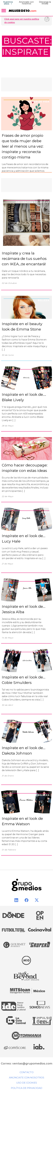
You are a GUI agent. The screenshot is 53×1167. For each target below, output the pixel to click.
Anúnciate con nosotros (26, 3)
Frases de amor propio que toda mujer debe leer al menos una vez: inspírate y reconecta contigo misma (22, 146)
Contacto (27, 1072)
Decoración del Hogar (32, 202)
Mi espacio (41, 441)
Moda (45, 371)
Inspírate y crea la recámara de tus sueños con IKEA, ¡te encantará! (24, 258)
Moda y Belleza (37, 795)
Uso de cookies (26, 1082)
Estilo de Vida (38, 101)
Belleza (43, 300)
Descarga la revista (45, 3)
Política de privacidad (26, 1088)
